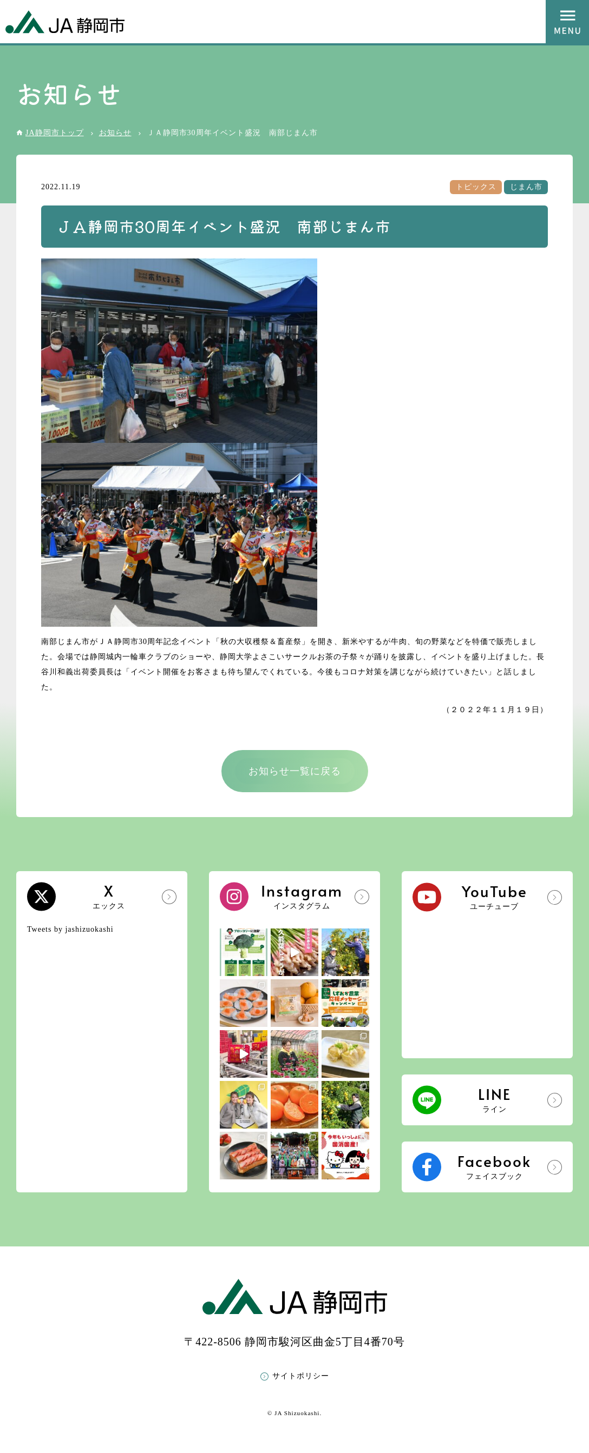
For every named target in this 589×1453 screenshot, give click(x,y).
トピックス (476, 187)
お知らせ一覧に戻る (294, 771)
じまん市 (526, 187)
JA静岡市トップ (54, 133)
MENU (567, 21)
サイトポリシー (300, 1376)
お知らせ (115, 133)
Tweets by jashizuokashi (70, 929)
